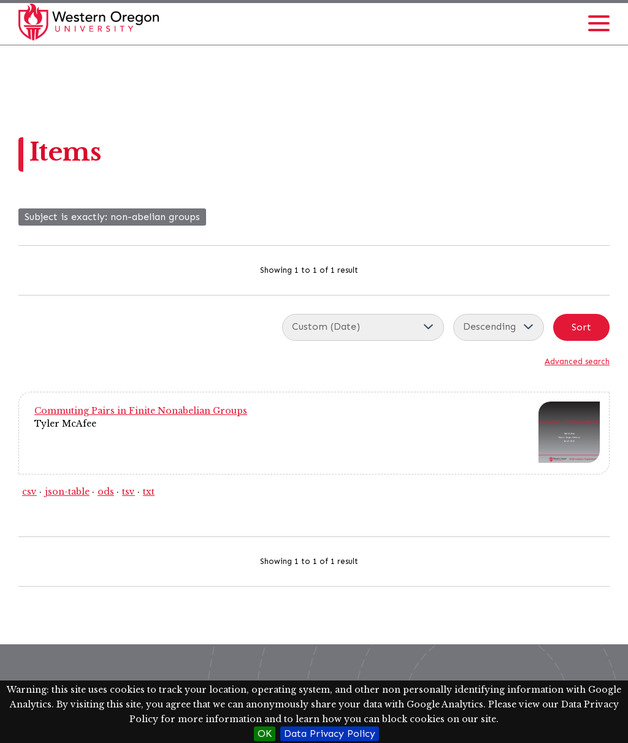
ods (106, 491)
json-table (67, 491)
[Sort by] (363, 327)
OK (265, 733)
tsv (128, 491)
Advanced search (577, 361)
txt (149, 491)
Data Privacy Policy (329, 733)
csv (29, 491)
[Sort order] (498, 327)
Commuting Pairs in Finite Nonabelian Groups (140, 410)
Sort (581, 327)
